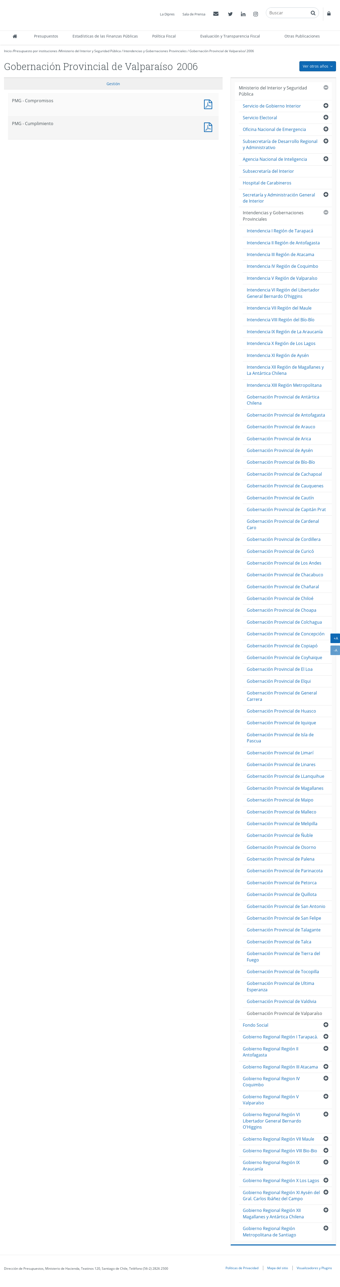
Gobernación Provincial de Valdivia (281, 1001)
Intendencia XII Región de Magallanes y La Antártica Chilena (285, 370)
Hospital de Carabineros (267, 183)
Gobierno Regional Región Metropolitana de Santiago (269, 1231)
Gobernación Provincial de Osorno (281, 847)
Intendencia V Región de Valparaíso (282, 278)
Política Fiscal (164, 36)
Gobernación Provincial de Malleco (281, 812)
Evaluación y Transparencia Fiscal (230, 36)
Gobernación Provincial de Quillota (282, 894)
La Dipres (167, 14)
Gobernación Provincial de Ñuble (280, 835)
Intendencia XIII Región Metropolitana (284, 385)
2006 (250, 51)
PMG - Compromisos (209, 104)
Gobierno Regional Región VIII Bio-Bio (280, 1151)
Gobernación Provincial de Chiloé (280, 598)
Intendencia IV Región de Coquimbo (282, 266)
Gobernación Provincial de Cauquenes (285, 486)
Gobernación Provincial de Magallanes (285, 788)
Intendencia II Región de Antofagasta (283, 243)
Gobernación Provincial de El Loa (280, 669)
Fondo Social (255, 1025)
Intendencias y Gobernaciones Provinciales (155, 51)
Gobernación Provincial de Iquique (281, 723)
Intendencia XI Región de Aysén (278, 355)
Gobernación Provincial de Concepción (286, 634)
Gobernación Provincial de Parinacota (285, 871)
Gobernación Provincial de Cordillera (284, 539)
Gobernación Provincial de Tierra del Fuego (283, 957)
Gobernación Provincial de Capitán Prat (286, 509)
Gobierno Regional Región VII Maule (278, 1139)
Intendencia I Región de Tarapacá (280, 231)
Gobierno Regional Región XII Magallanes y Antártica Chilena (273, 1213)
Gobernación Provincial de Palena (280, 859)
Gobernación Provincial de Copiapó (282, 646)
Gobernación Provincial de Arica (279, 439)
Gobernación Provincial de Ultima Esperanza (280, 986)
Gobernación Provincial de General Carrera (282, 696)
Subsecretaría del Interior (268, 171)
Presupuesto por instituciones (35, 51)
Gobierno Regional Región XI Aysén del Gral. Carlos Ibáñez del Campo (281, 1196)
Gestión (113, 83)
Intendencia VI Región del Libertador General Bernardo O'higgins (283, 293)
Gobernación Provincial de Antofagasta (286, 415)
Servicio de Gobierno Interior (272, 106)
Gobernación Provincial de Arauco (281, 427)
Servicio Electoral (260, 118)
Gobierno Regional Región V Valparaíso (271, 1100)
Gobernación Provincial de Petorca (282, 883)
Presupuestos (46, 36)
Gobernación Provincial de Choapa (281, 610)
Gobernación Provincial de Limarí (280, 753)
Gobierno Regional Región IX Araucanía (271, 1165)
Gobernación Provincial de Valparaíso (217, 51)
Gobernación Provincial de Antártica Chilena (283, 400)
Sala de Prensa (193, 14)
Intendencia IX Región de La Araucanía (285, 332)
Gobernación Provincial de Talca (279, 942)
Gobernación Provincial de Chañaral (283, 587)
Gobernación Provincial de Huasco (281, 711)
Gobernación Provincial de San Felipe (284, 918)
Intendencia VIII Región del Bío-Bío (280, 320)
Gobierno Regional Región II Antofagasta (270, 1052)
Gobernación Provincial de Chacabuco (285, 575)
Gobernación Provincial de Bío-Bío (281, 462)
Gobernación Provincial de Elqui (279, 681)
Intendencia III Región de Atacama (280, 254)
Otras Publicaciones (302, 36)
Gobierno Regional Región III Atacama (280, 1067)
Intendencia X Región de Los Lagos (281, 343)
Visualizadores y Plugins (314, 1268)
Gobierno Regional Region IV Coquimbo (271, 1082)
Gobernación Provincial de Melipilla (282, 824)
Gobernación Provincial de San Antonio (286, 906)
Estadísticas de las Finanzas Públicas (105, 36)
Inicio (8, 51)
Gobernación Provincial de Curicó (280, 551)
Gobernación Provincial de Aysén (280, 450)
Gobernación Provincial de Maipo (280, 800)
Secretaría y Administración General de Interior (279, 198)
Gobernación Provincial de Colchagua (284, 622)
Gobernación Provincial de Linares (281, 764)
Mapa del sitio (277, 1268)
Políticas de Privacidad (242, 1268)
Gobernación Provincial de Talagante (284, 930)
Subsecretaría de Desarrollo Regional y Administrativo (280, 144)
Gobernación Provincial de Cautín (280, 498)
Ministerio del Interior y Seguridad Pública (90, 51)
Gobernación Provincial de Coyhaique (284, 657)
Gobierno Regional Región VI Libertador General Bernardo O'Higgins (272, 1121)
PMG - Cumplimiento (209, 127)
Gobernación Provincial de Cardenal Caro (283, 524)
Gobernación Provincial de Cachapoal (284, 474)
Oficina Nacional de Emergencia (274, 129)
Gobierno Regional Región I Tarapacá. (280, 1037)
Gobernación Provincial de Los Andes (284, 563)
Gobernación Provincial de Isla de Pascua (280, 738)
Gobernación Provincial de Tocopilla (283, 971)
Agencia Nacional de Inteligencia (275, 159)
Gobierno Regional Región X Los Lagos (281, 1180)
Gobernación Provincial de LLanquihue (285, 776)
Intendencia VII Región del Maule (279, 308)
